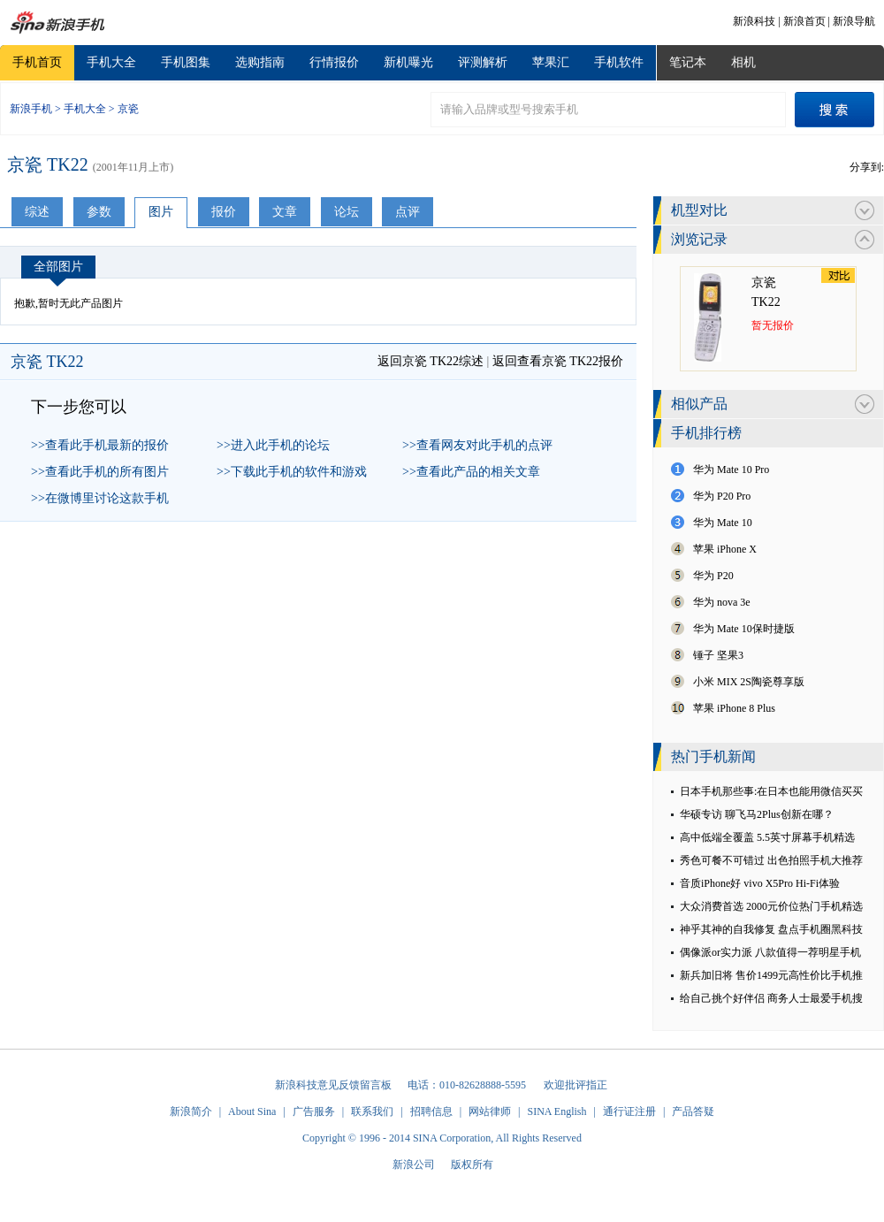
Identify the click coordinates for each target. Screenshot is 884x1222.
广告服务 (314, 1111)
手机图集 (185, 62)
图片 (161, 211)
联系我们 (372, 1111)
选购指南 (260, 62)
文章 (284, 211)
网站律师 (490, 1111)
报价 (223, 211)
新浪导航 (854, 21)
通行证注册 (629, 1111)
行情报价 (334, 62)
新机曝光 (408, 62)
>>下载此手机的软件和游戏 (292, 471)
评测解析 (482, 62)
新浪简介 (191, 1111)
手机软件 (619, 62)
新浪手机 (31, 109)
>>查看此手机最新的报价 (100, 445)
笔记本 (687, 62)
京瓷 (128, 109)
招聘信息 (431, 1111)
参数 (99, 211)
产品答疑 (693, 1111)
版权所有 (472, 1164)
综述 (37, 211)
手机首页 (37, 62)
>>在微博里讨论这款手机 (100, 498)
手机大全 (111, 62)
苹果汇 (550, 62)
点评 (407, 211)
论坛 (346, 211)
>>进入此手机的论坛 (273, 445)
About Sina (252, 1111)
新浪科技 (754, 21)
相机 (743, 62)
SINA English (556, 1111)
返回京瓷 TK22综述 (430, 361)
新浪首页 (804, 21)
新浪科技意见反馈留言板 (333, 1085)
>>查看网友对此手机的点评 (477, 445)
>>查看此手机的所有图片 (100, 471)
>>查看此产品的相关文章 (471, 471)
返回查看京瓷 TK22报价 (557, 361)
